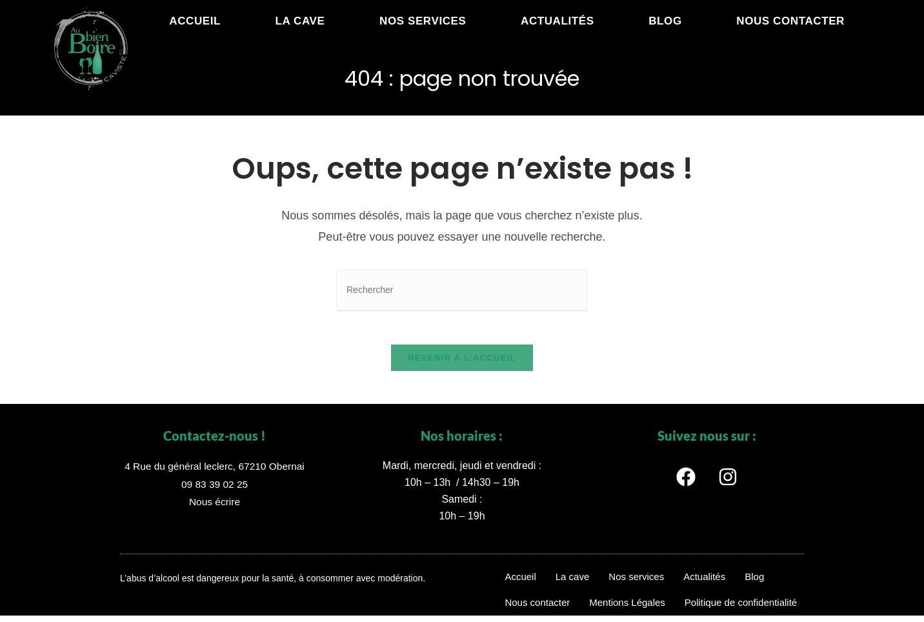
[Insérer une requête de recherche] (462, 291)
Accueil (520, 583)
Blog (754, 583)
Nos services (636, 583)
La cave (573, 583)
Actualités (704, 583)
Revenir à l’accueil (462, 364)
